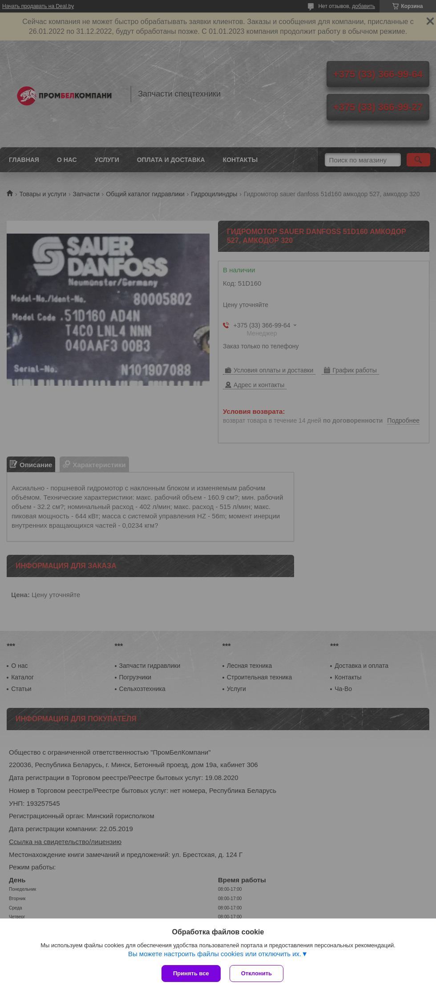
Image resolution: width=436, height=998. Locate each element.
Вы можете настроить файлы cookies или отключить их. (214, 954)
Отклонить (256, 973)
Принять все (191, 973)
